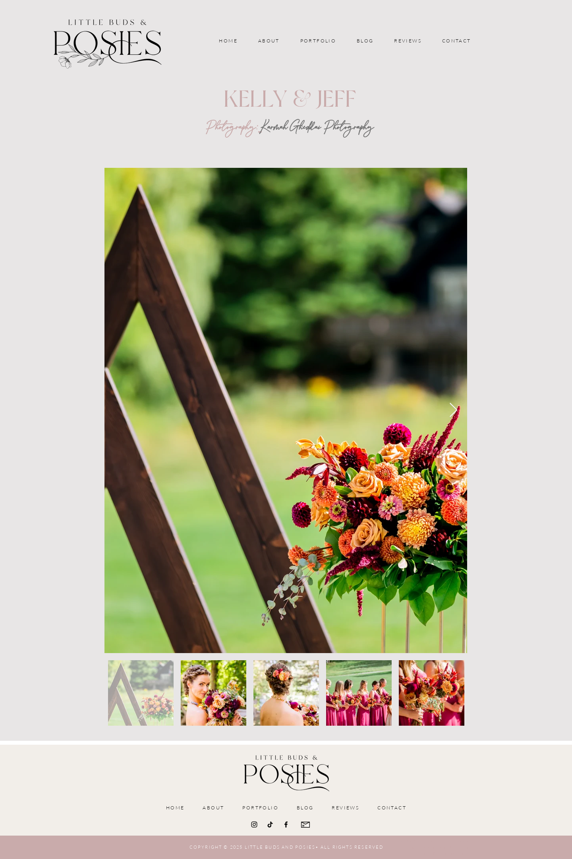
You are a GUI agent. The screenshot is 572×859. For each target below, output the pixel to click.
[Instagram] (254, 824)
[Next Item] (453, 410)
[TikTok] (270, 824)
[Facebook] (286, 824)
